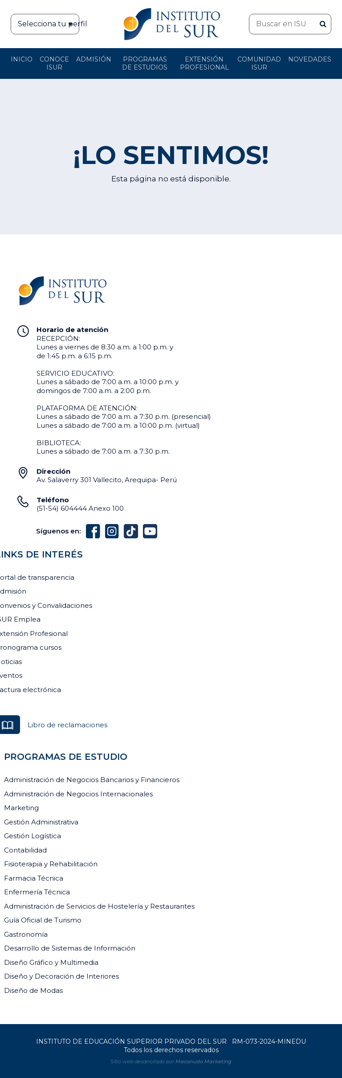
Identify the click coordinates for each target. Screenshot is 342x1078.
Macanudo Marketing (203, 1061)
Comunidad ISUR (259, 63)
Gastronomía (26, 934)
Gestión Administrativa (41, 822)
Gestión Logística (32, 836)
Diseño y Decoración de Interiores (61, 976)
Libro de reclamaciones (67, 725)
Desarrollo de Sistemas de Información (69, 948)
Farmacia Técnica (33, 878)
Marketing (21, 807)
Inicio (22, 59)
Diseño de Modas (33, 990)
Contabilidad (25, 850)
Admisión (93, 59)
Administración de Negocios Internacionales (78, 794)
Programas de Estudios (144, 63)
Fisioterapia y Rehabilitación (51, 864)
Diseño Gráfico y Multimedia (51, 962)
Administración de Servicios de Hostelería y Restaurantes (99, 906)
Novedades (309, 59)
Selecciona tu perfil (48, 24)
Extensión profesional (204, 63)
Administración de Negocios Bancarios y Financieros (91, 779)
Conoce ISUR (54, 63)
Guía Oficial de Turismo (42, 920)
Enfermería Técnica (37, 892)
